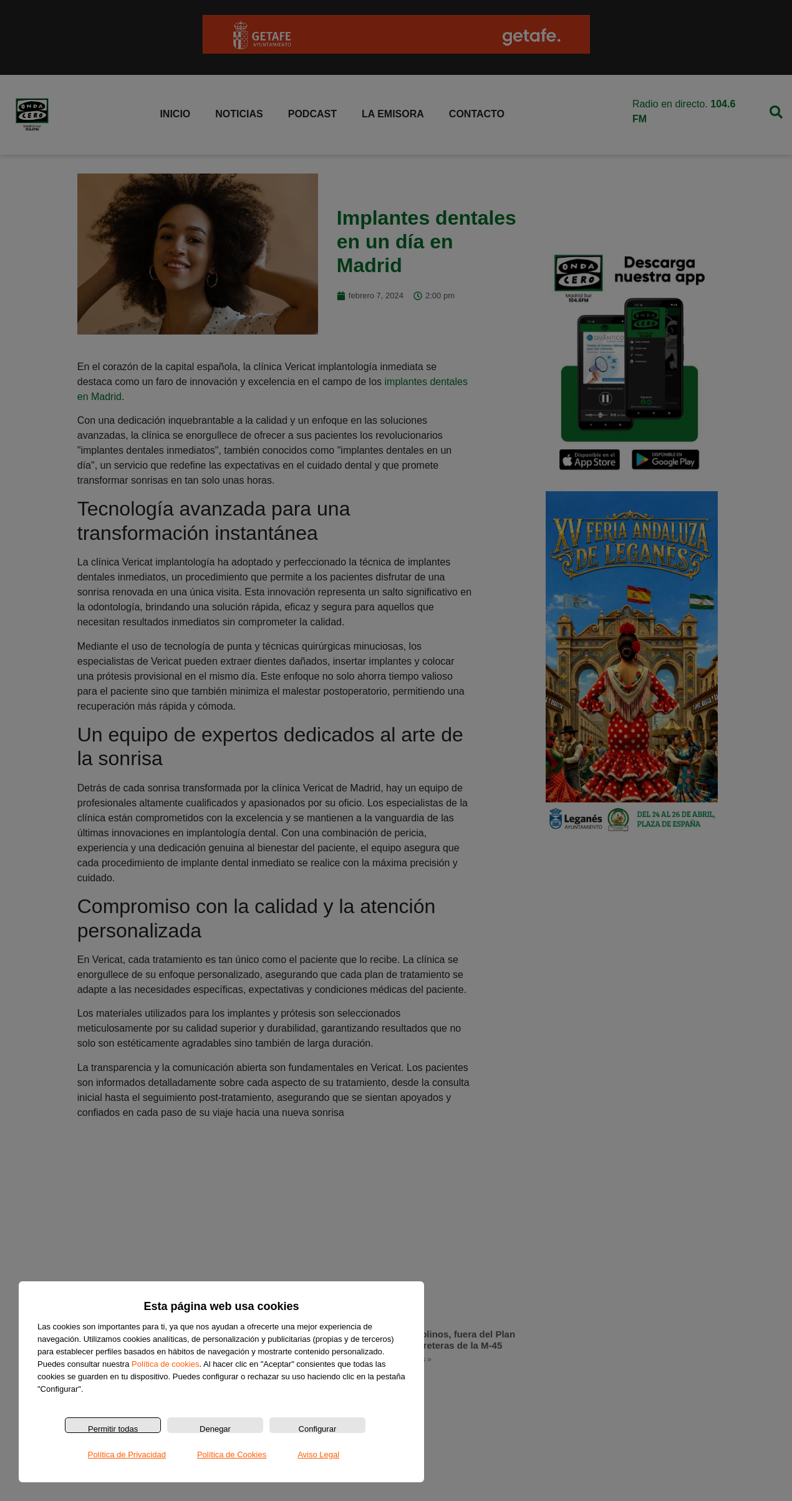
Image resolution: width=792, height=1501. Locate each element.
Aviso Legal (318, 1454)
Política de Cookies (231, 1454)
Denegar (215, 1428)
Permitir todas (113, 1428)
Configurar (318, 1428)
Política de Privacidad (127, 1454)
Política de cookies (165, 1364)
